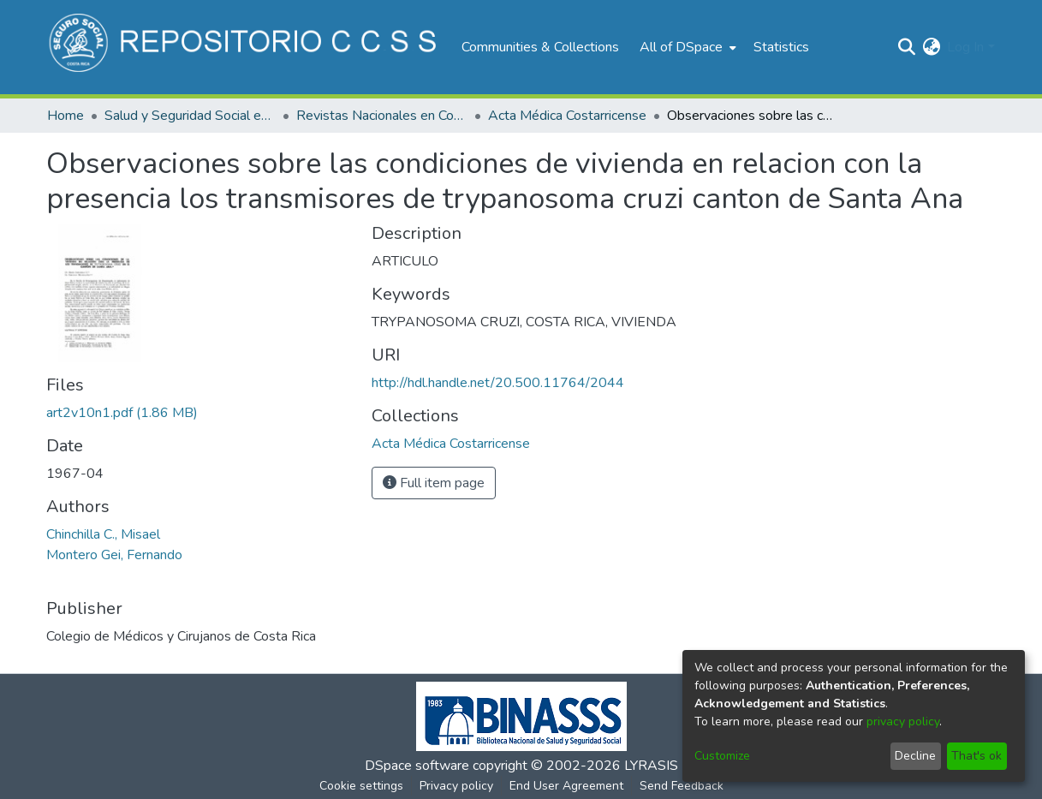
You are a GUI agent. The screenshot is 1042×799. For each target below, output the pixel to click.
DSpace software (417, 765)
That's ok (976, 756)
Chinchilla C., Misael (103, 534)
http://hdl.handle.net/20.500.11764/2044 (498, 382)
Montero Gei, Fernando (114, 555)
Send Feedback (681, 786)
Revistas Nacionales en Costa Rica (381, 115)
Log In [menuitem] (965, 47)
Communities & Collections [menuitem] (540, 47)
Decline (915, 756)
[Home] (245, 47)
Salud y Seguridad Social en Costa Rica (190, 115)
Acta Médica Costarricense (567, 115)
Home (65, 115)
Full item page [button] (434, 483)
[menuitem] (686, 47)
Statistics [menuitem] (781, 47)
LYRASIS (651, 765)
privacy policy (902, 721)
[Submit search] (906, 47)
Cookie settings (361, 786)
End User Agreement (566, 786)
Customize (722, 756)
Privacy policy (456, 786)
